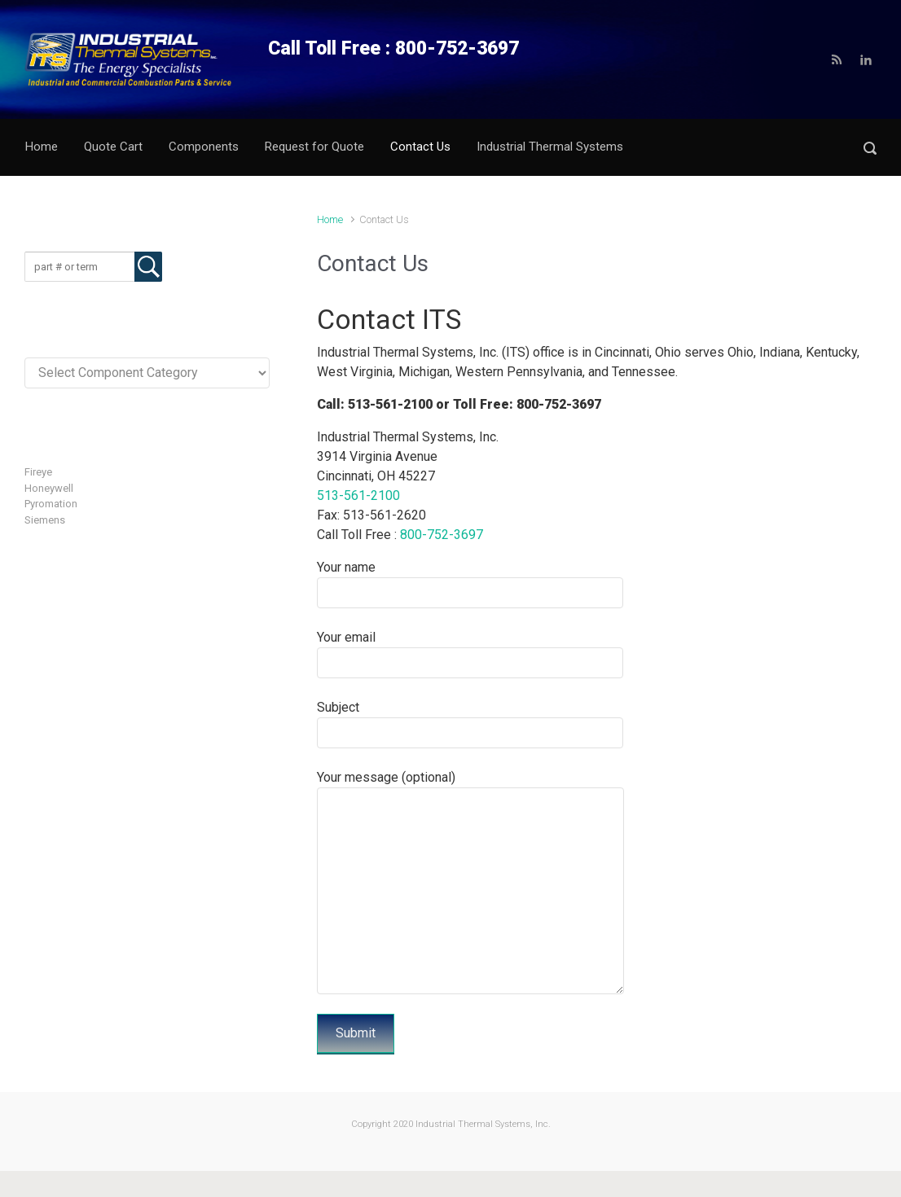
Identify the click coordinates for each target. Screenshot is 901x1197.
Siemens (44, 520)
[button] (870, 147)
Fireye (38, 472)
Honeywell (48, 488)
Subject (470, 723)
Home (330, 219)
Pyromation (50, 504)
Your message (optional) (470, 882)
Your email (470, 653)
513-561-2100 (358, 495)
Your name (470, 583)
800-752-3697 (441, 534)
